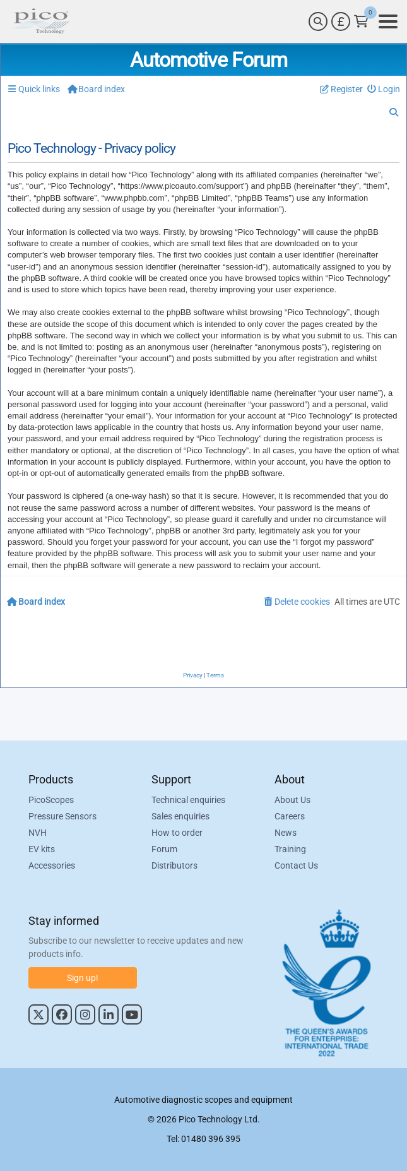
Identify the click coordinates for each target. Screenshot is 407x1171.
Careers (289, 816)
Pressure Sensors (62, 816)
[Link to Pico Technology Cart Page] (361, 21)
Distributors (174, 865)
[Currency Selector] (340, 21)
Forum (164, 849)
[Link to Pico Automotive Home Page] (39, 21)
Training (290, 849)
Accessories (51, 865)
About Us (292, 800)
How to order (177, 833)
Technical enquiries (188, 800)
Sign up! (82, 978)
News (285, 833)
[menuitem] (384, 89)
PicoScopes (51, 800)
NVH (37, 833)
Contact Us (296, 865)
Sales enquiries (180, 816)
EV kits (41, 849)
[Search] (318, 21)
